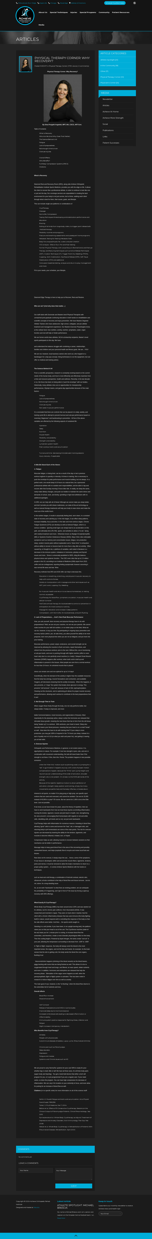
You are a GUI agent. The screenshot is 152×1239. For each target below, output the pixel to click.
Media (41, 25)
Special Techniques (59, 12)
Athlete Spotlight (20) (109, 60)
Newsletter (108, 99)
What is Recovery (45, 133)
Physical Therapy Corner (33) (112, 77)
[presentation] (38, 1180)
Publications (108, 130)
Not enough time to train (48, 148)
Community (104, 12)
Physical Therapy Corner (58, 66)
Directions (78, 3)
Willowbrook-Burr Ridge (27, 3)
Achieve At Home (111, 112)
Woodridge (63, 3)
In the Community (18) (109, 65)
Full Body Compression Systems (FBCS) (53, 164)
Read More (61, 1218)
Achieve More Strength (113, 118)
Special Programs (88, 12)
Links (105, 136)
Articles (106, 105)
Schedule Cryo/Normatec (115, 3)
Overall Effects (44, 158)
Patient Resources (120, 12)
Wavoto (36, 1207)
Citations (42, 167)
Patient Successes (111, 143)
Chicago (53, 3)
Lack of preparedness (47, 145)
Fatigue (42, 142)
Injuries (73, 12)
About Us (43, 12)
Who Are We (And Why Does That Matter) (54, 136)
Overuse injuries (45, 152)
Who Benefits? (44, 161)
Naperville (43, 3)
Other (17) (104, 71)
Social (105, 124)
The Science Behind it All (48, 139)
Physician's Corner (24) (109, 83)
